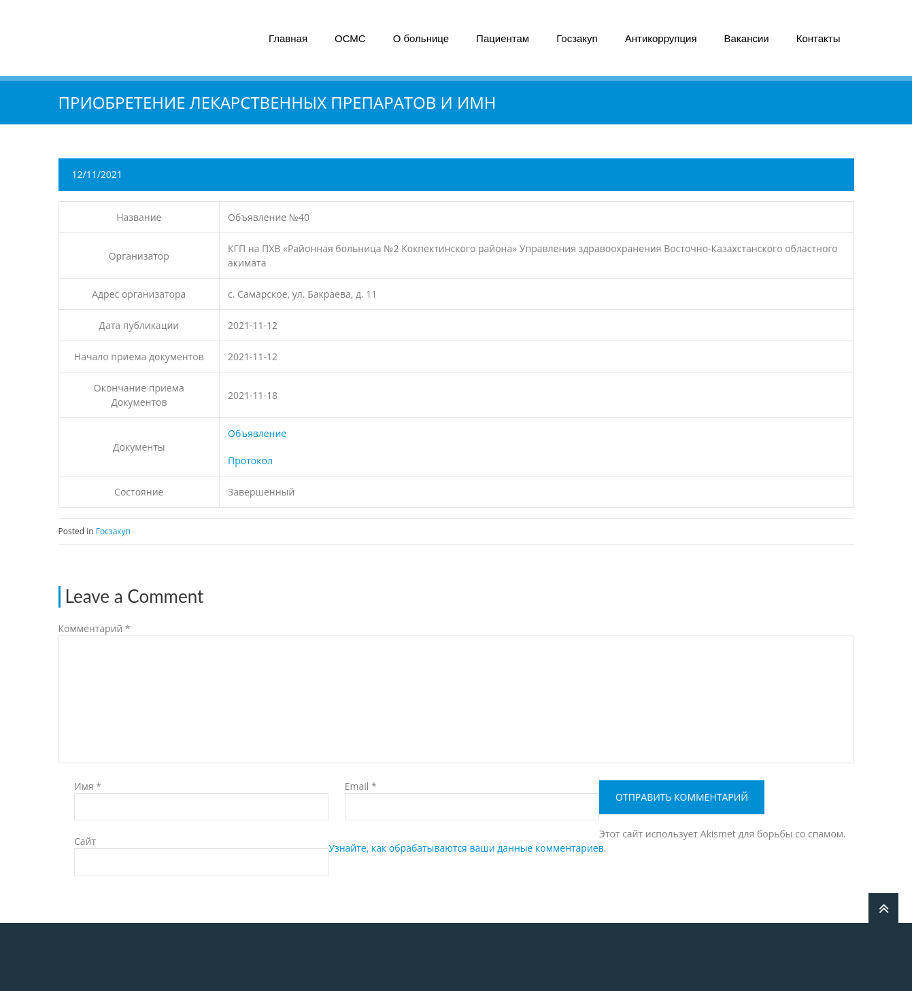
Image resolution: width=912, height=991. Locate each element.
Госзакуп (577, 38)
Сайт (85, 841)
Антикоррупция (661, 38)
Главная (288, 38)
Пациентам (502, 38)
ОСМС (350, 38)
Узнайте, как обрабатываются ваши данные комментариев (465, 847)
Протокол (250, 460)
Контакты (818, 38)
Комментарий (94, 628)
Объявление (257, 433)
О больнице (421, 38)
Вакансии (746, 38)
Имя (87, 786)
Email (361, 786)
